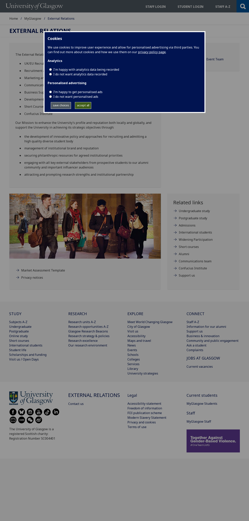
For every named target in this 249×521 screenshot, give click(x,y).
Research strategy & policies (89, 336)
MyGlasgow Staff (199, 421)
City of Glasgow (138, 326)
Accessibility (136, 336)
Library (132, 369)
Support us (187, 275)
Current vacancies (200, 366)
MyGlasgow (32, 18)
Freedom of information (144, 408)
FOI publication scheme (144, 413)
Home (13, 18)
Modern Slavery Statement (146, 417)
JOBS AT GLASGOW (203, 358)
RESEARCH (77, 313)
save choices (61, 105)
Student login (190, 6)
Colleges (133, 359)
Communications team (195, 261)
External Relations (40, 31)
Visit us (132, 331)
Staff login (156, 6)
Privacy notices (32, 277)
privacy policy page (152, 52)
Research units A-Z (82, 322)
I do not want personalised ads (75, 96)
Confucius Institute (193, 268)
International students (195, 232)
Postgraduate (19, 331)
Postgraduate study (193, 218)
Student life (17, 350)
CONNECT (195, 313)
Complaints (195, 350)
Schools (133, 355)
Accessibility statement (144, 403)
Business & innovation (203, 336)
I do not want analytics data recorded (80, 74)
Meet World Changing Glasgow (150, 322)
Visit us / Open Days (24, 359)
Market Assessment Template (43, 270)
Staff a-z (222, 6)
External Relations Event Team (201, 59)
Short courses (189, 247)
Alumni (184, 254)
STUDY (15, 313)
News (131, 345)
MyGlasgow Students (202, 403)
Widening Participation (196, 239)
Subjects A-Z (18, 322)
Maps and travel (139, 341)
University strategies (142, 373)
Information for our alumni (206, 326)
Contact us (186, 51)
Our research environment (87, 345)
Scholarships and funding (27, 355)
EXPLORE (135, 313)
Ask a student (196, 345)
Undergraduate (20, 326)
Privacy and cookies (141, 422)
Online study (18, 336)
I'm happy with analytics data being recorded (86, 69)
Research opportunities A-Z (88, 326)
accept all (83, 105)
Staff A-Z (193, 322)
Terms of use (136, 427)
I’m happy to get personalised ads (78, 92)
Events (132, 350)
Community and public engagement (212, 341)
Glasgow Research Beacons (88, 331)
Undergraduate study (194, 211)
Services (133, 364)
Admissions (187, 225)
